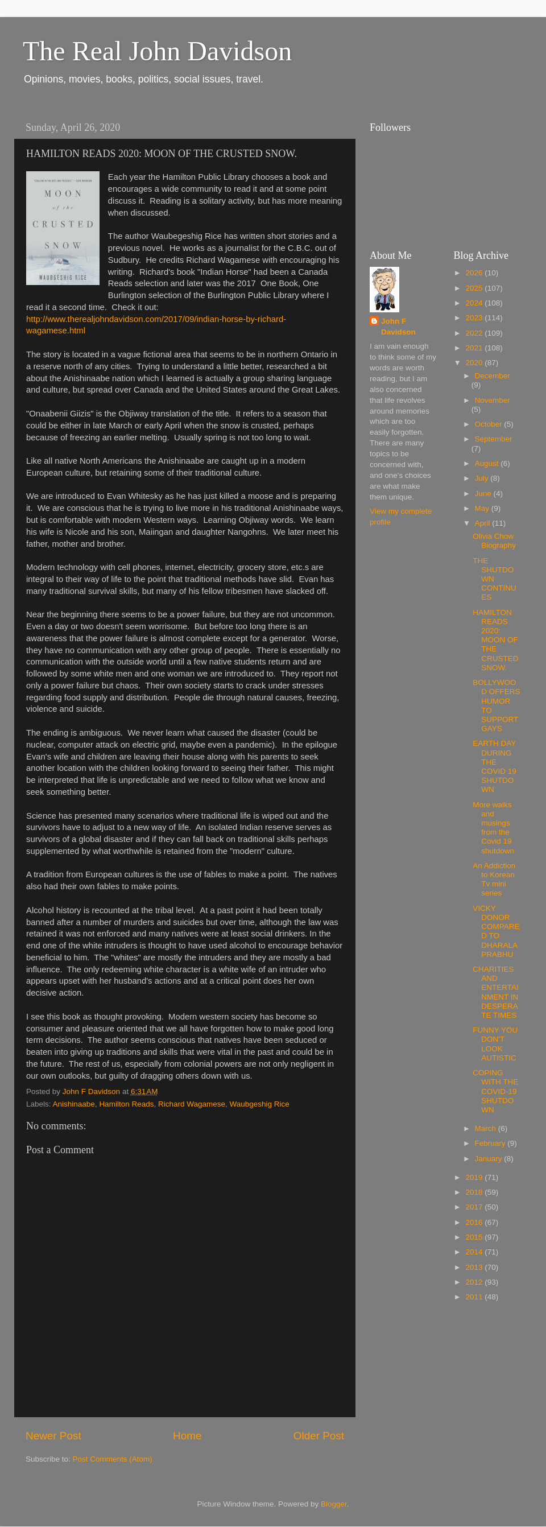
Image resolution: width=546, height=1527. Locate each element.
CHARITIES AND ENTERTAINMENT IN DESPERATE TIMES (496, 992)
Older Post (318, 1436)
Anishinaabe (74, 1104)
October (489, 424)
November (492, 400)
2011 (475, 1297)
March (486, 1128)
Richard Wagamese (191, 1104)
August (488, 463)
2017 (475, 1207)
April (484, 523)
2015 (475, 1237)
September (493, 439)
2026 (475, 273)
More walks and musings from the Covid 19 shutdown (493, 827)
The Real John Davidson (157, 51)
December (492, 376)
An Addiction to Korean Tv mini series (494, 879)
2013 (475, 1267)
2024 (475, 303)
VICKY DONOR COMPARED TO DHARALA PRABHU (496, 931)
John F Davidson (398, 326)
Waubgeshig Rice (259, 1104)
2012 (475, 1282)
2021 (475, 348)
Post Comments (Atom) (112, 1459)
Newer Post (53, 1436)
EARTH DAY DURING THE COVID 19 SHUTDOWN (494, 766)
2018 (475, 1192)
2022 (475, 333)
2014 (475, 1252)
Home (187, 1436)
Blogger (334, 1504)
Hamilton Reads (126, 1104)
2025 (475, 288)
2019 (475, 1177)
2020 (475, 362)
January (489, 1158)
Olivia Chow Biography (494, 541)
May (483, 508)
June (484, 493)
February (491, 1143)
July (483, 478)
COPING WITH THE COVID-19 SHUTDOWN (495, 1091)
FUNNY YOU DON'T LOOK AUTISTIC (495, 1044)
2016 (475, 1222)
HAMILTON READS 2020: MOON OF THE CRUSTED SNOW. (495, 640)
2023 (475, 317)
